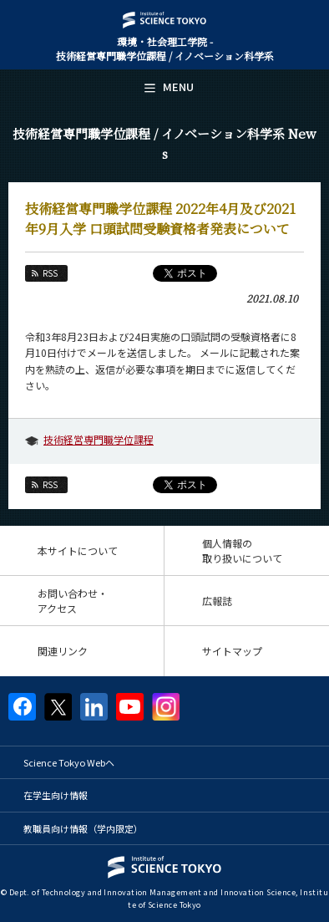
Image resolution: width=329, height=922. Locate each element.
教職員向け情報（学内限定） (83, 828)
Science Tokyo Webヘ (68, 762)
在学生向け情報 (55, 795)
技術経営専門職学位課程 (98, 439)
